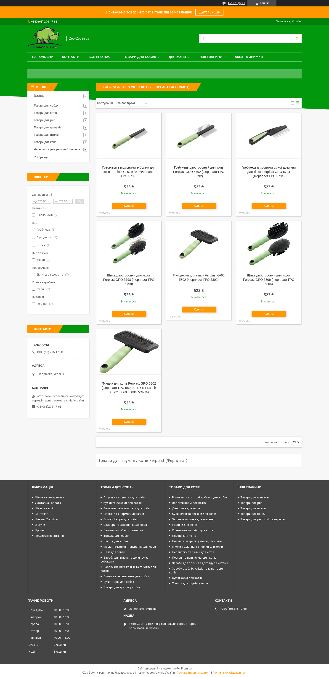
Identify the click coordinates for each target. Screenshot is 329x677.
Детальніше (209, 12)
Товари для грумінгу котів (190, 583)
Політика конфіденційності (229, 672)
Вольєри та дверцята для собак (126, 524)
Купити (129, 205)
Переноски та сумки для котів (193, 552)
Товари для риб (44, 120)
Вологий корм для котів (189, 503)
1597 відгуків (236, 3)
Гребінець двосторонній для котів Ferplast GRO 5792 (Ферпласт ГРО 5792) (199, 172)
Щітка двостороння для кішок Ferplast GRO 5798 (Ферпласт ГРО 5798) (129, 279)
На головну (42, 57)
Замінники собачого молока (123, 530)
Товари (39, 95)
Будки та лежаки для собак (122, 503)
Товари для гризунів (47, 127)
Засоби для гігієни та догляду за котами (200, 563)
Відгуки (40, 524)
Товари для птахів (46, 134)
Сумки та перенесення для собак (126, 576)
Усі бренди (41, 157)
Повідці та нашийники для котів (194, 557)
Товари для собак (139, 57)
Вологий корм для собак (120, 519)
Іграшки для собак (116, 535)
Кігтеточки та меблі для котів (192, 530)
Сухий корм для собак (118, 581)
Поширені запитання (49, 535)
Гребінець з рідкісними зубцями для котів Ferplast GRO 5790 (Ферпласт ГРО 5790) (128, 172)
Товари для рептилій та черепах (263, 519)
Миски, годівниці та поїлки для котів (197, 546)
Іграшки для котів (184, 524)
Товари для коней (46, 142)
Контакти (70, 57)
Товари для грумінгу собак (121, 587)
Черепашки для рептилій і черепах (58, 149)
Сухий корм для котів (187, 578)
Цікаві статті (44, 508)
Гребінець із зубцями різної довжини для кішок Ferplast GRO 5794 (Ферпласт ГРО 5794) (269, 172)
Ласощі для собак (115, 541)
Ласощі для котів (184, 535)
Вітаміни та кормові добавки (123, 514)
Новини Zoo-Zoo (46, 519)
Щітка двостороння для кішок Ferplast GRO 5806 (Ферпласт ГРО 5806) (269, 279)
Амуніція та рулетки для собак (124, 497)
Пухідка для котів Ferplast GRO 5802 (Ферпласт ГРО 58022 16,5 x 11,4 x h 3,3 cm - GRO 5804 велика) (129, 388)
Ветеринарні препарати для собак (127, 508)
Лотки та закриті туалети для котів (197, 541)
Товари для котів (45, 113)
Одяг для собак (114, 552)
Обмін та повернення (49, 497)
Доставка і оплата (48, 503)
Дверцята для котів (186, 508)
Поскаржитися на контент (193, 672)
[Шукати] (297, 38)
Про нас (40, 530)
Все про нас (99, 57)
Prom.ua (186, 668)
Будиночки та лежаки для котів (194, 514)
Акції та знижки (249, 57)
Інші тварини (210, 57)
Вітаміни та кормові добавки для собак (199, 497)
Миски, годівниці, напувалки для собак (130, 546)
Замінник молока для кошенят (193, 519)
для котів (177, 57)
